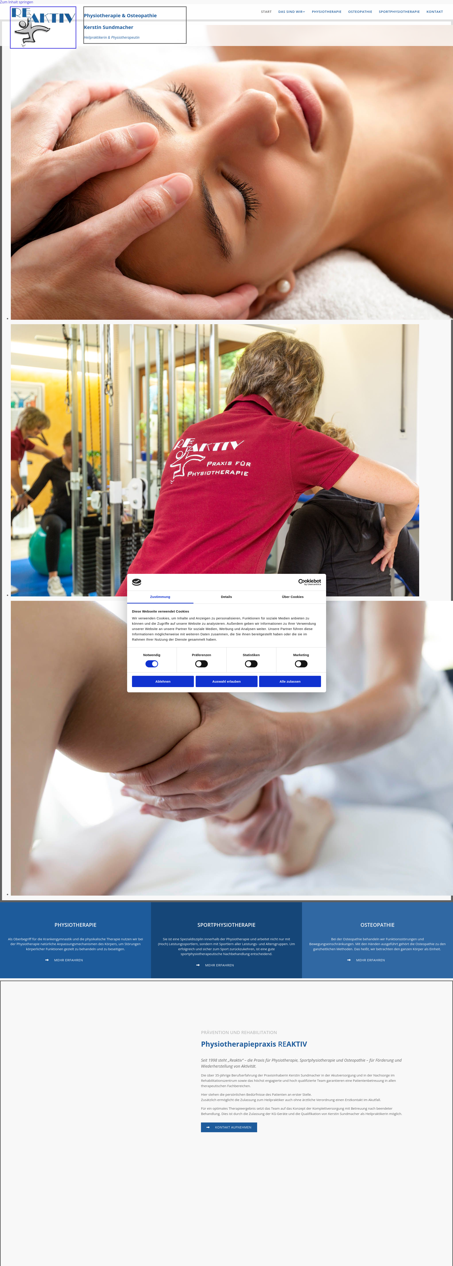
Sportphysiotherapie (399, 12)
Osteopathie (360, 12)
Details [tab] (226, 597)
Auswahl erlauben (226, 681)
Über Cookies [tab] (293, 597)
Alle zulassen (289, 681)
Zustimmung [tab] (160, 597)
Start (266, 12)
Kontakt (434, 12)
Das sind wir (290, 12)
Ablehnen (162, 681)
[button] (318, 12)
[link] (288, 12)
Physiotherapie (327, 12)
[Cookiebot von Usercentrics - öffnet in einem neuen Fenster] (301, 582)
